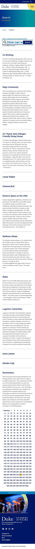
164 (14, 461)
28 (11, 419)
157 (20, 458)
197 (5, 472)
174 (17, 463)
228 (17, 480)
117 (8, 447)
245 (17, 486)
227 (14, 480)
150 (27, 455)
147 (17, 455)
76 (21, 433)
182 (14, 466)
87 (27, 436)
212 (23, 475)
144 (8, 455)
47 (14, 424)
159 (27, 458)
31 (21, 419)
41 (24, 422)
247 (23, 486)
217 (11, 477)
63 (8, 430)
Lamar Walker (9, 177)
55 (11, 427)
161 (5, 461)
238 (20, 483)
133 (30, 449)
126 (8, 449)
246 (20, 486)
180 (8, 466)
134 (5, 452)
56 (14, 427)
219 (17, 477)
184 (20, 466)
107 (5, 444)
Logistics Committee (12, 309)
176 (23, 463)
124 (30, 447)
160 (30, 458)
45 (8, 424)
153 (8, 458)
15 (27, 413)
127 (11, 449)
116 (5, 447)
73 (11, 433)
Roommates (8, 373)
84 (17, 436)
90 (8, 438)
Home (4, 30)
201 (17, 472)
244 (14, 486)
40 (21, 422)
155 (14, 458)
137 (14, 452)
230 (23, 480)
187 (30, 466)
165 (17, 461)
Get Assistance (7, 536)
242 (8, 486)
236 (14, 483)
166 (20, 461)
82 (11, 436)
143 (5, 455)
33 (27, 419)
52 (30, 424)
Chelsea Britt (9, 186)
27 (8, 419)
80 (5, 436)
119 (14, 447)
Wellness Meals (10, 236)
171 (8, 463)
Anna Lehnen (9, 354)
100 (11, 441)
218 (14, 477)
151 (30, 455)
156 (17, 458)
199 (11, 472)
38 (14, 422)
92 (14, 438)
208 (11, 475)
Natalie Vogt (8, 363)
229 (20, 480)
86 (24, 436)
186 (27, 466)
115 (30, 444)
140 (23, 452)
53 (5, 427)
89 (5, 438)
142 (30, 452)
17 (5, 416)
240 (27, 483)
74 (14, 433)
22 (21, 416)
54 (8, 427)
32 (24, 419)
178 (30, 463)
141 (27, 452)
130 (20, 449)
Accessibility (6, 540)
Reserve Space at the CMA (15, 196)
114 (27, 444)
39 (17, 422)
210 (17, 475)
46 (11, 424)
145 (11, 455)
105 (27, 441)
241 (30, 483)
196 (30, 469)
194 (23, 469)
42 (27, 422)
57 (17, 427)
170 (5, 463)
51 (27, 424)
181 (11, 466)
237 (17, 483)
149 (23, 455)
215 (5, 477)
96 (27, 438)
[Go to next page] (27, 485)
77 (24, 433)
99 (8, 441)
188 (5, 469)
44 (5, 424)
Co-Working (8, 55)
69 (27, 430)
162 (8, 461)
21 (17, 416)
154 (11, 458)
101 (14, 441)
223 (30, 477)
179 (5, 466)
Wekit (5, 277)
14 (24, 413)
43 (30, 422)
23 (24, 416)
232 (30, 480)
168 (27, 461)
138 (17, 452)
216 (8, 477)
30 (17, 419)
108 (8, 444)
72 (8, 433)
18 (8, 416)
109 (11, 444)
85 (21, 436)
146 (14, 455)
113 (23, 444)
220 (20, 477)
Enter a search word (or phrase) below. (15, 39)
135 (8, 452)
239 (23, 483)
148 (20, 455)
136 (11, 452)
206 (5, 475)
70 (30, 430)
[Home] (10, 7)
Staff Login (25, 1)
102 (17, 441)
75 (17, 433)
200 (14, 472)
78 (27, 433)
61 (30, 427)
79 (30, 433)
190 (11, 469)
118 (11, 447)
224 (5, 480)
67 (21, 430)
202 (20, 472)
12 (17, 413)
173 (14, 463)
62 (5, 430)
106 (30, 441)
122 (23, 447)
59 (24, 427)
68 (24, 430)
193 (20, 469)
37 (11, 422)
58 (21, 427)
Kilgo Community (10, 87)
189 (8, 469)
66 (17, 430)
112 (20, 444)
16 (30, 413)
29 (14, 419)
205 (30, 472)
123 (27, 447)
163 (11, 461)
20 (14, 416)
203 (23, 472)
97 (30, 438)
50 (24, 424)
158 (23, 458)
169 (30, 461)
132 (27, 449)
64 (11, 430)
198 (8, 472)
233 (5, 483)
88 (30, 436)
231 (27, 480)
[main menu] (32, 6)
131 (23, 449)
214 (30, 475)
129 (17, 449)
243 (11, 486)
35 (5, 422)
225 (8, 480)
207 (8, 475)
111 (17, 444)
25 (30, 416)
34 (30, 419)
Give (3, 538)
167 (23, 461)
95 (24, 438)
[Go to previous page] (6, 410)
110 (14, 444)
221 (23, 477)
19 (11, 416)
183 (17, 466)
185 (23, 466)
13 (21, 413)
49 (21, 424)
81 (8, 436)
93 (17, 438)
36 (8, 422)
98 (5, 441)
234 (8, 483)
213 (27, 475)
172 (11, 463)
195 (27, 469)
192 (17, 469)
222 (27, 477)
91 (11, 438)
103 (20, 441)
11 (14, 413)
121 (20, 447)
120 (17, 447)
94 (21, 438)
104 (23, 441)
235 (11, 483)
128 (14, 449)
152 (5, 458)
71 (5, 433)
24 (27, 416)
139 (20, 452)
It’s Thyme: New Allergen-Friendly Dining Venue (14, 135)
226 (11, 480)
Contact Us (5, 533)
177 (27, 463)
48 (17, 424)
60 (27, 427)
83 (14, 436)
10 (11, 413)
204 (27, 472)
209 (14, 475)
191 (14, 469)
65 (14, 430)
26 (5, 419)
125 (5, 449)
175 (20, 463)
